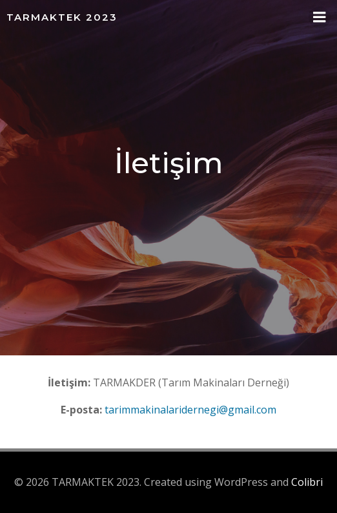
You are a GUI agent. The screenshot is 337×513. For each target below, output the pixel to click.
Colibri (307, 482)
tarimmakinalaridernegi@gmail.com (190, 410)
